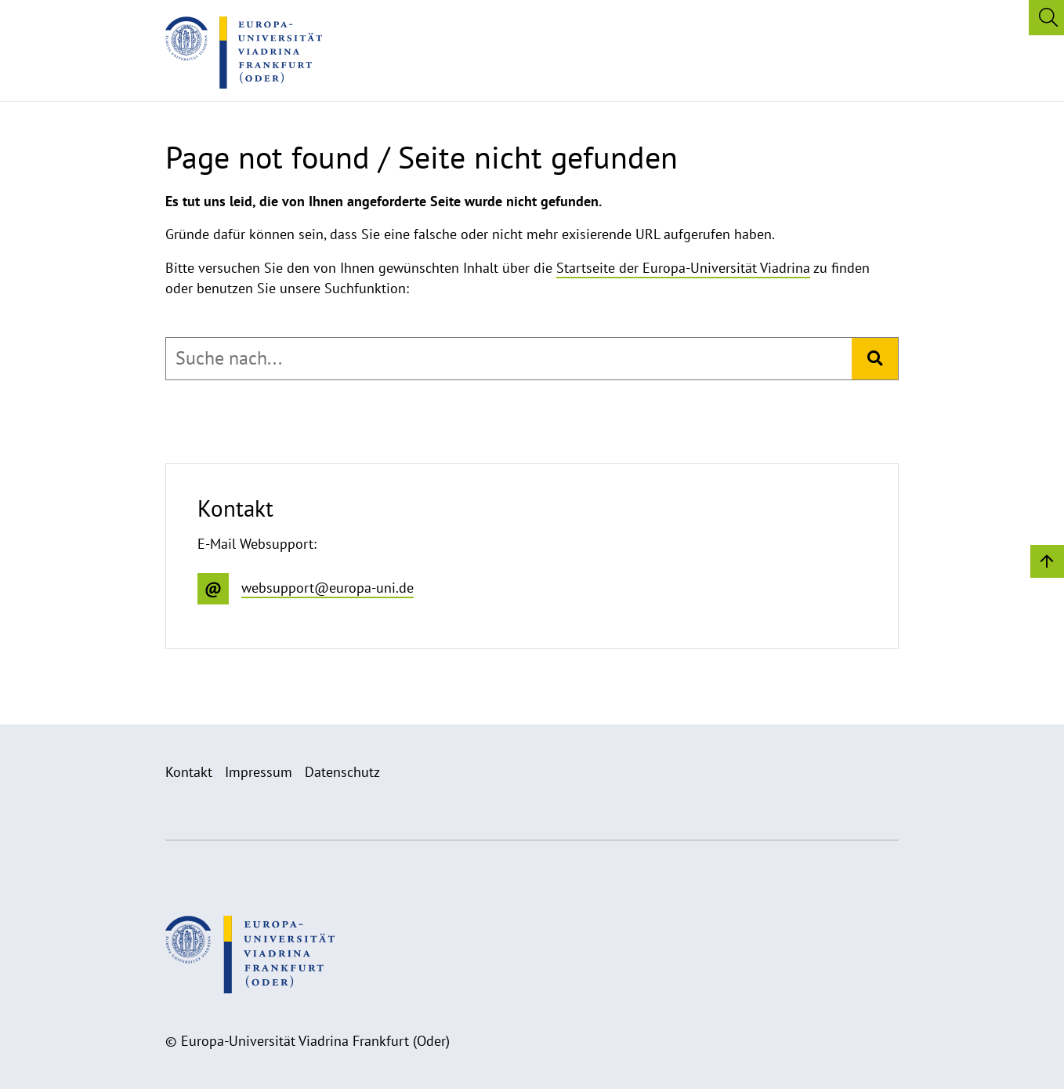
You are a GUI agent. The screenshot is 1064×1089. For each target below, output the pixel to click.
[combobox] (509, 358)
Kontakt (188, 772)
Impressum (258, 772)
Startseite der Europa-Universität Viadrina (683, 268)
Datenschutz (342, 772)
